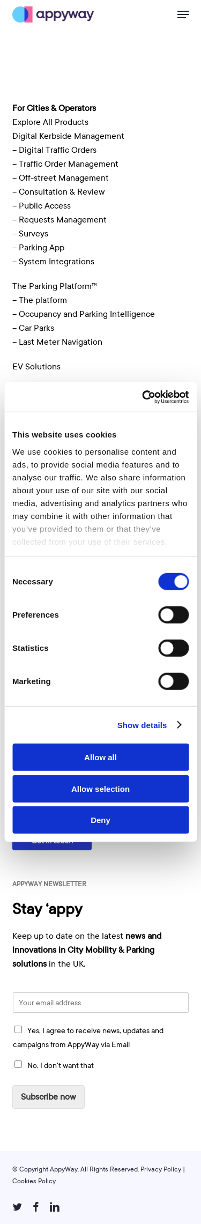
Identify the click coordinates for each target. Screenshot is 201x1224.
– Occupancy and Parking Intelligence (83, 314)
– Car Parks (33, 328)
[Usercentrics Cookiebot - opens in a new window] (143, 397)
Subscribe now (48, 1097)
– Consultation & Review (59, 192)
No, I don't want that (60, 1065)
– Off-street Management (60, 178)
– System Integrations (53, 261)
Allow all (100, 757)
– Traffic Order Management (65, 164)
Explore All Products (50, 122)
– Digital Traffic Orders (54, 150)
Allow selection (100, 788)
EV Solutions (36, 367)
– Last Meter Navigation (57, 342)
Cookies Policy (34, 1181)
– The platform (39, 300)
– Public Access (41, 206)
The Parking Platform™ (54, 286)
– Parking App (38, 248)
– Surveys (30, 234)
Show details (142, 724)
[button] (183, 14)
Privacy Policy (160, 1169)
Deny (100, 820)
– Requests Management (59, 220)
